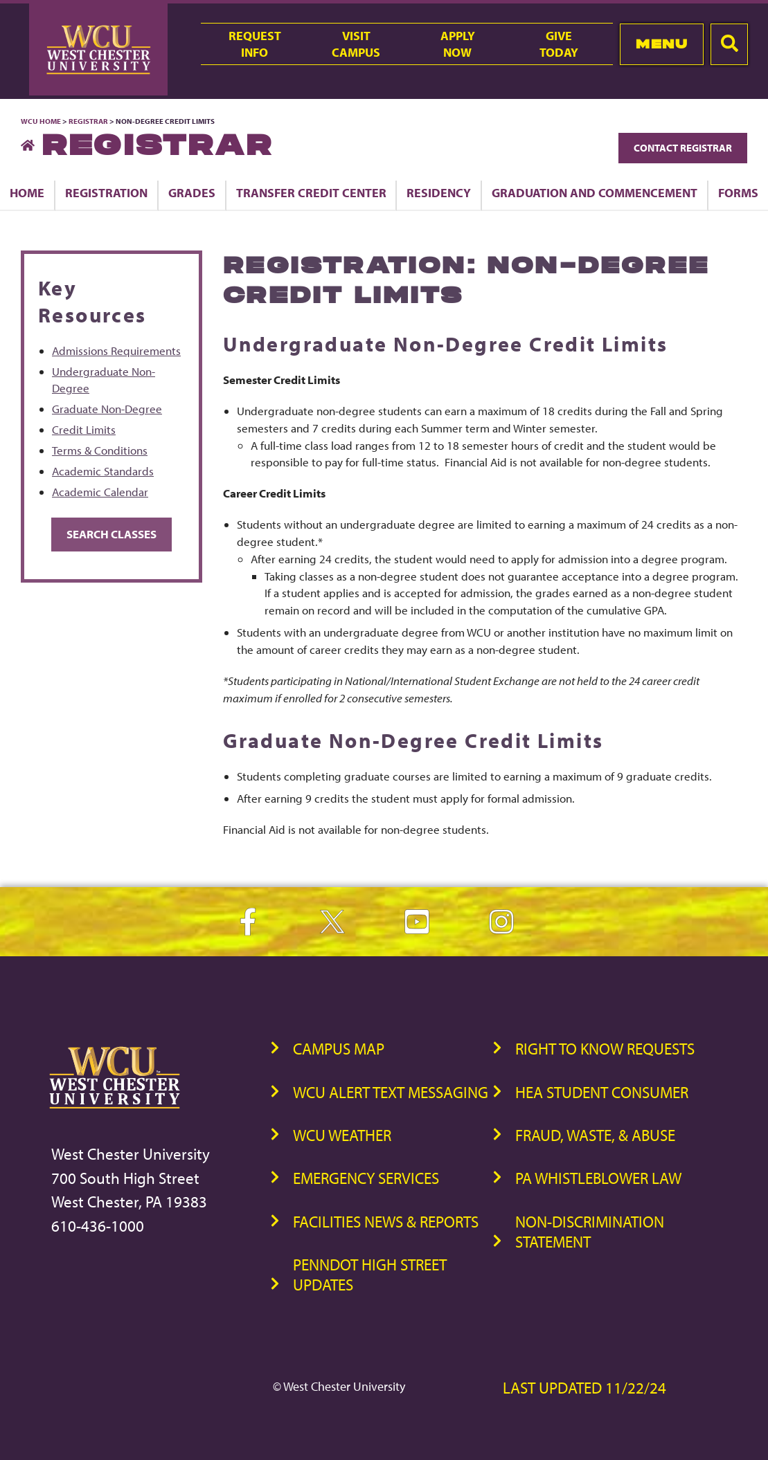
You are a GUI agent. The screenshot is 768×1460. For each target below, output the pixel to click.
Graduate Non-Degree (107, 408)
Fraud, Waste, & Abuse (595, 1135)
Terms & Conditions (100, 450)
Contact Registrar (683, 147)
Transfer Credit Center (311, 192)
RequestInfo (255, 43)
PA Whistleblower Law (598, 1178)
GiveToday (558, 43)
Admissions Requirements (116, 350)
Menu (662, 44)
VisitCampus (356, 43)
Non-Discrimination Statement (589, 1232)
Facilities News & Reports (386, 1222)
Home (27, 192)
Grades (191, 192)
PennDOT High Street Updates (370, 1274)
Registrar (88, 121)
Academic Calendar (100, 491)
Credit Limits (84, 429)
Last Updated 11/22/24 (584, 1388)
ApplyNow (457, 43)
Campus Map (338, 1049)
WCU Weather (342, 1135)
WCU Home (41, 121)
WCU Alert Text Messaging (390, 1092)
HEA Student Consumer (601, 1092)
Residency (439, 192)
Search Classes (111, 534)
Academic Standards (103, 471)
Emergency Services (366, 1178)
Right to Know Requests (605, 1049)
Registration (106, 192)
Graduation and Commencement (594, 192)
